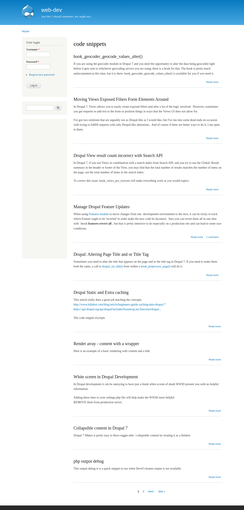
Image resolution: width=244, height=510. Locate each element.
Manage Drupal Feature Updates (102, 206)
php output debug (89, 461)
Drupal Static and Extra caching (101, 292)
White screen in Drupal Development (106, 376)
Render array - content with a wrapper (106, 343)
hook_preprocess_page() (156, 266)
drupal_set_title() (112, 266)
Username (32, 49)
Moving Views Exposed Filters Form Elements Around (121, 99)
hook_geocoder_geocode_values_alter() (108, 56)
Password (32, 61)
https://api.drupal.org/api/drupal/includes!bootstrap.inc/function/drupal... (117, 309)
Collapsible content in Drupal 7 (101, 428)
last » (162, 491)
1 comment (212, 237)
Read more (212, 82)
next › (151, 491)
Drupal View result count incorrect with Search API (118, 155)
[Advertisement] (39, 189)
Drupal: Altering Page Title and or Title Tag (111, 254)
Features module (99, 214)
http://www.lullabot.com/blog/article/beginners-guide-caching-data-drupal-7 (120, 304)
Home (26, 31)
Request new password (41, 74)
